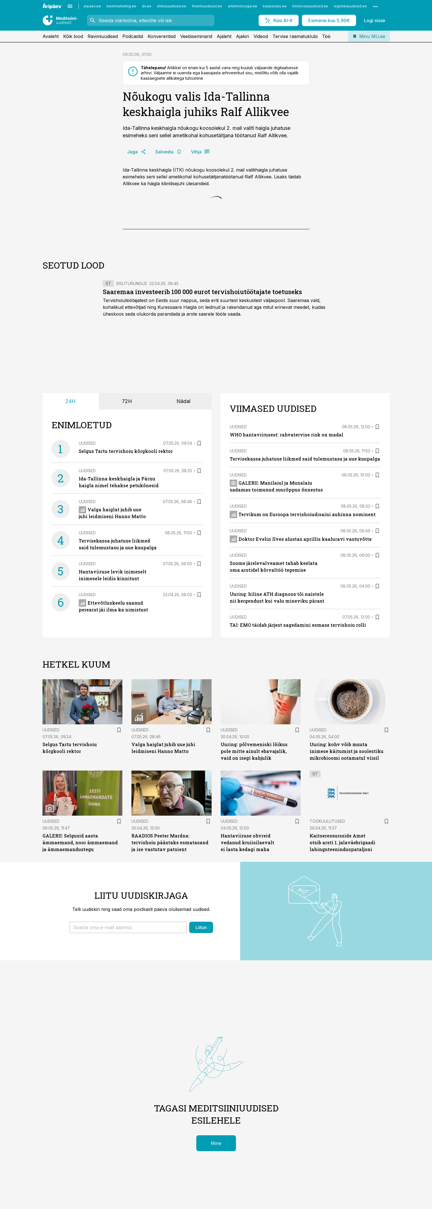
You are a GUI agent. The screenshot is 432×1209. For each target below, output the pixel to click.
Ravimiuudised (103, 36)
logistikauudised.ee (350, 6)
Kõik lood (73, 36)
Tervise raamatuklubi (295, 36)
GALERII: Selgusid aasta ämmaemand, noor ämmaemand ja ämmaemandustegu (80, 842)
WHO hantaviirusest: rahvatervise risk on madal (286, 435)
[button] (128, 927)
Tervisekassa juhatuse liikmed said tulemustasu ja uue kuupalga (305, 459)
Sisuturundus (131, 283)
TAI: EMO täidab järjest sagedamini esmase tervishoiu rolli (298, 625)
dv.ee (146, 6)
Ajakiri (242, 36)
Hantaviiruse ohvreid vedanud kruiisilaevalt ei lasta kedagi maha (247, 842)
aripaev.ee (92, 6)
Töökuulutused (327, 821)
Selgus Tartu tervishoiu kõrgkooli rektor (126, 451)
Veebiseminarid (196, 36)
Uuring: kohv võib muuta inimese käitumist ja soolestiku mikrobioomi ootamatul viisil (347, 751)
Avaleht (50, 36)
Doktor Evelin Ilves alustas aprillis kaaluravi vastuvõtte (301, 539)
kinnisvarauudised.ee (310, 6)
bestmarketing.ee (121, 6)
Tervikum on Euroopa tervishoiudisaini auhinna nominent (303, 514)
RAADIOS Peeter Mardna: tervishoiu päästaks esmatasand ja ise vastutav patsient (169, 842)
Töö (326, 36)
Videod (261, 36)
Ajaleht (224, 36)
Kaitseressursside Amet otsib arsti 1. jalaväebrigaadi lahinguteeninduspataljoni (342, 842)
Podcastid (132, 36)
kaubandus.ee (275, 6)
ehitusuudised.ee (171, 6)
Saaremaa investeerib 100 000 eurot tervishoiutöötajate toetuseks (202, 292)
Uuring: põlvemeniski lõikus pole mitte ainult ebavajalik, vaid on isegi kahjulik (254, 751)
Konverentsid (162, 36)
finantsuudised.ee (207, 6)
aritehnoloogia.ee (242, 6)
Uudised (87, 443)
